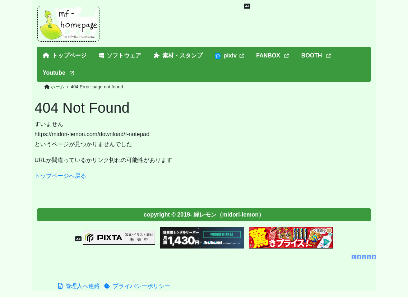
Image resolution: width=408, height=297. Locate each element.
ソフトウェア (120, 55)
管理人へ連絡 (79, 286)
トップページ (65, 55)
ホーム (58, 86)
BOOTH (316, 55)
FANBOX (272, 55)
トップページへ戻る (60, 176)
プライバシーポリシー (137, 286)
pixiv (229, 55)
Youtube (58, 73)
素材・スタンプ (178, 55)
